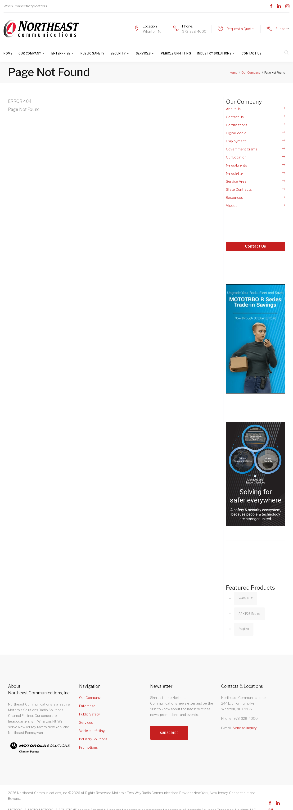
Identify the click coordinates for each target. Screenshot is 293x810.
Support (281, 29)
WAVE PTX (246, 598)
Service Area (236, 181)
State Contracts (239, 189)
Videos (231, 206)
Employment (236, 141)
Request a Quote (240, 29)
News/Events (236, 165)
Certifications (237, 125)
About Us (233, 109)
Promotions (88, 747)
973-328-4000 (194, 31)
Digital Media (236, 133)
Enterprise (60, 53)
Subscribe (169, 733)
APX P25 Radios (249, 613)
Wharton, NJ (152, 31)
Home (8, 53)
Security (118, 53)
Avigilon (244, 629)
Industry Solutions (214, 53)
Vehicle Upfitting (176, 53)
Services (143, 53)
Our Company (29, 53)
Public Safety (92, 53)
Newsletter (235, 173)
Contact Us (251, 53)
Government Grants (241, 149)
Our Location (236, 157)
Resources (234, 197)
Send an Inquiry (245, 728)
